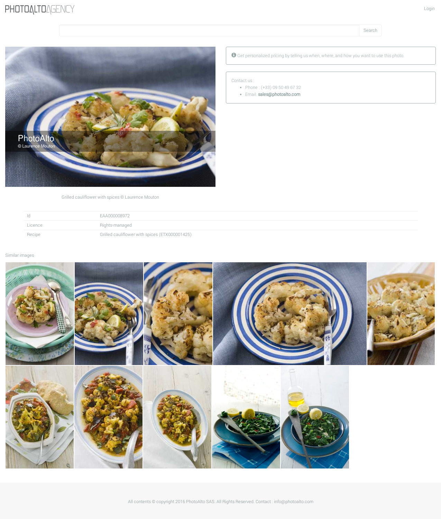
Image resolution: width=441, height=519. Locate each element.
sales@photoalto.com (279, 94)
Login (429, 9)
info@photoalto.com (293, 502)
